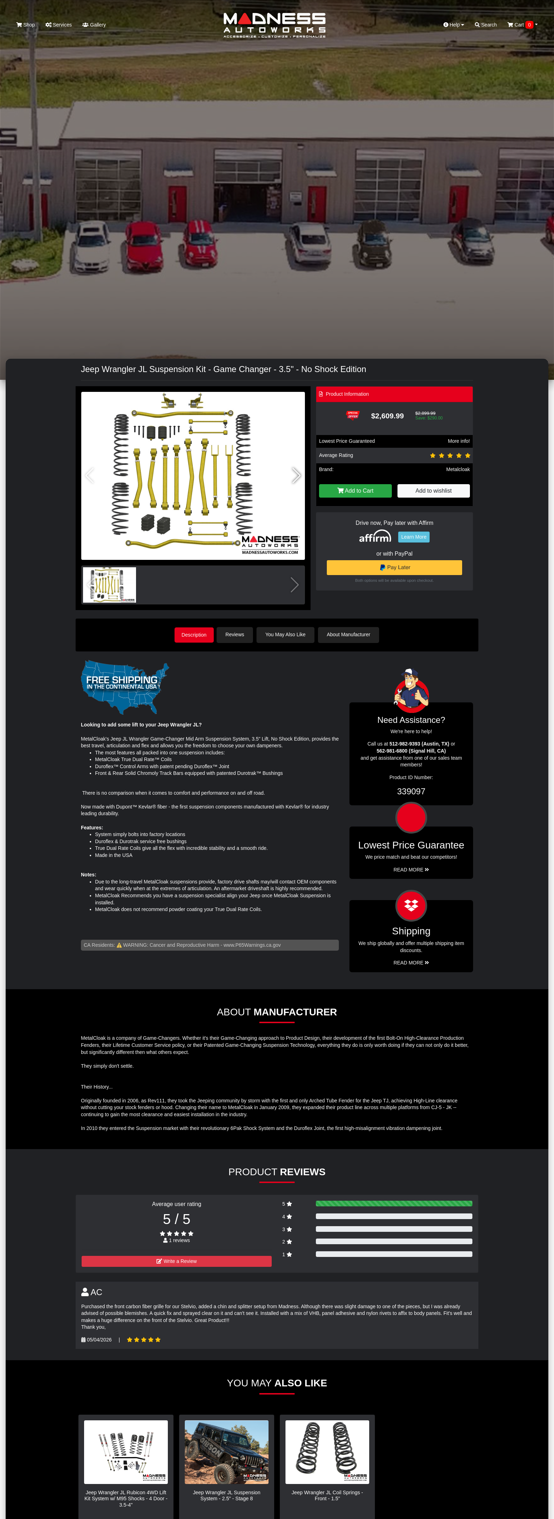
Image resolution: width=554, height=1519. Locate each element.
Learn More (414, 537)
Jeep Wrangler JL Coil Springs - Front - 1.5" (327, 1495)
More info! (459, 441)
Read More (411, 869)
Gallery (94, 25)
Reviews (237, 634)
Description (194, 634)
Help (454, 25)
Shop (25, 25)
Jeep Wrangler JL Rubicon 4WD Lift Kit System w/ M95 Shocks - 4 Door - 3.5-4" (125, 1498)
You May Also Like (287, 634)
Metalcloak (458, 469)
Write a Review (177, 1260)
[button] (296, 475)
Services (59, 25)
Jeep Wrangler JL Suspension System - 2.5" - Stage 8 (226, 1495)
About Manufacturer (350, 634)
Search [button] (486, 25)
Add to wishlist (434, 491)
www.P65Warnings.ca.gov (252, 944)
